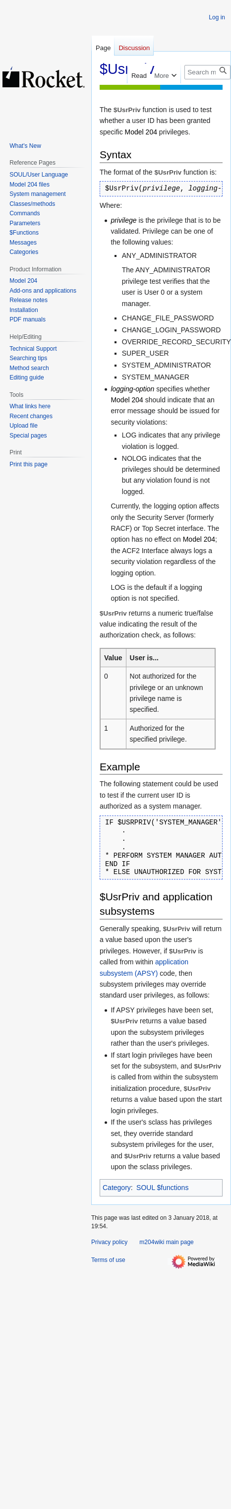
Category (117, 1188)
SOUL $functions (162, 1188)
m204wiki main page (166, 1242)
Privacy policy (109, 1242)
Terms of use (108, 1260)
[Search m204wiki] (207, 72)
